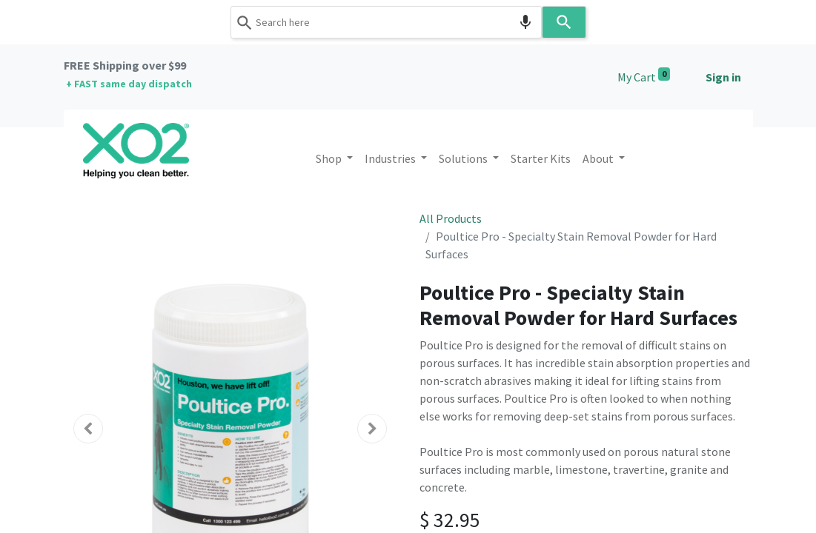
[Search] (564, 22)
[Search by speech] (525, 22)
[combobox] (386, 22)
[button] (89, 428)
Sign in (723, 77)
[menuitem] (541, 158)
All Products (450, 218)
